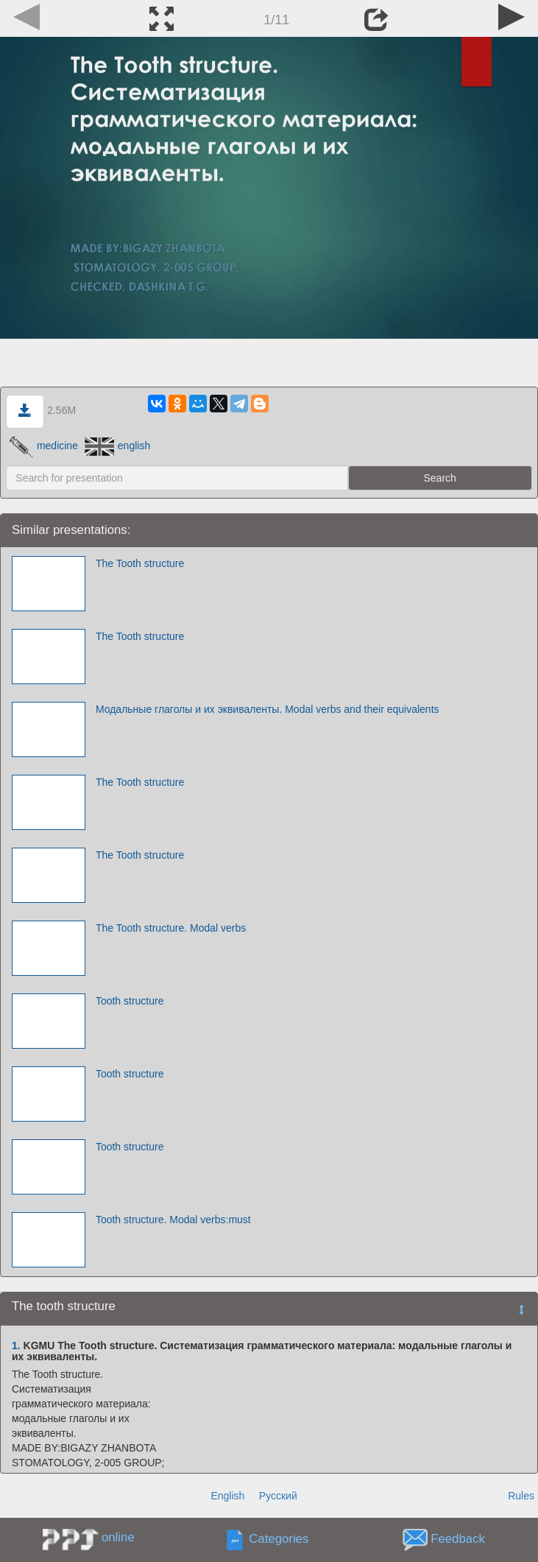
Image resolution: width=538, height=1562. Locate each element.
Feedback (458, 1539)
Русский (278, 1496)
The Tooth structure (140, 563)
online (118, 1537)
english (117, 445)
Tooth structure (130, 1001)
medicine (44, 445)
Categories (278, 1539)
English (227, 1496)
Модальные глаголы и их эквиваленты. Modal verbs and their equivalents (267, 709)
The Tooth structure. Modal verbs (171, 928)
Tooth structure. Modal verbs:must (173, 1219)
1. (16, 1345)
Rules (521, 1496)
